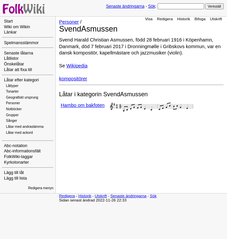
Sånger (11, 120)
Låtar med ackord (19, 132)
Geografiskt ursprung (22, 97)
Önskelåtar (14, 64)
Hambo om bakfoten (83, 105)
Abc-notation (15, 145)
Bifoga (199, 19)
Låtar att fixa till (18, 69)
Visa (149, 19)
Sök (151, 6)
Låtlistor (11, 58)
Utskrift (216, 19)
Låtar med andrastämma (24, 126)
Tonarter (12, 91)
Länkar (10, 32)
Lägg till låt (14, 172)
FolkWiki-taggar (18, 156)
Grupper (12, 115)
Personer (13, 103)
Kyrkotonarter (16, 162)
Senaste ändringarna (125, 6)
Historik (183, 19)
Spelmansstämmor (21, 42)
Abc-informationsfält (22, 151)
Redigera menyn (40, 188)
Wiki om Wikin (17, 27)
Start (8, 21)
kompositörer (73, 78)
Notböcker (14, 109)
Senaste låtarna (18, 53)
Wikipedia (77, 65)
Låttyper (12, 86)
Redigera (165, 19)
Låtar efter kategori (21, 80)
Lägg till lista (15, 178)
